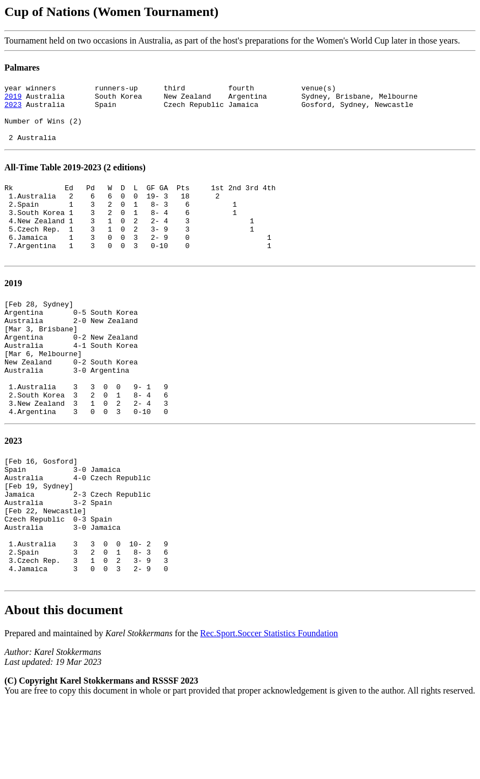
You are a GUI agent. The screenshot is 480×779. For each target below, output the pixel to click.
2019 (13, 99)
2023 (13, 109)
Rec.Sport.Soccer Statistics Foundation (269, 707)
